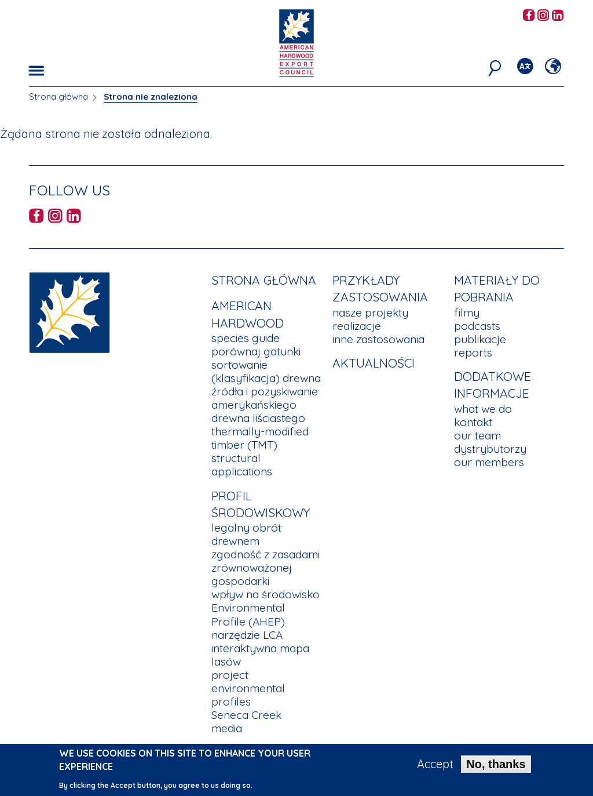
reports (473, 352)
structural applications (241, 464)
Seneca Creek (246, 715)
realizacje (356, 326)
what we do (483, 409)
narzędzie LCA (247, 635)
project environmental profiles (248, 688)
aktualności (373, 362)
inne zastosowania (378, 339)
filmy (466, 312)
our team (477, 435)
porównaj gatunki (256, 351)
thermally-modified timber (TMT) (260, 438)
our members (489, 462)
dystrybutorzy (490, 449)
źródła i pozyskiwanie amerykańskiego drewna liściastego (264, 404)
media (226, 728)
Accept (435, 767)
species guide (245, 338)
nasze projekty (370, 312)
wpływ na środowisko (265, 594)
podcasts (477, 326)
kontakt (473, 422)
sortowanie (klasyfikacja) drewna (266, 371)
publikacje (480, 339)
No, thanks (495, 767)
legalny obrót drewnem (246, 534)
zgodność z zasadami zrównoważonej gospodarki (265, 567)
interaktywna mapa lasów (260, 654)
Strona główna (58, 96)
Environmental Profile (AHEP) (248, 614)
